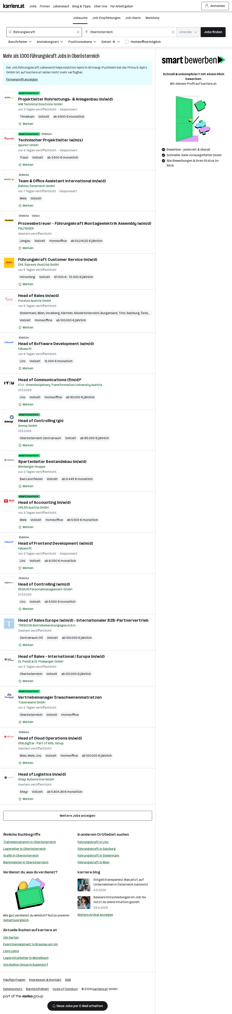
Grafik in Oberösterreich (21, 855)
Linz (23, 361)
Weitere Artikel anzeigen (95, 915)
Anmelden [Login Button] (215, 6)
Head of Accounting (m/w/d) (44, 502)
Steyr (24, 792)
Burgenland (109, 313)
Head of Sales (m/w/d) (38, 295)
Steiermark (28, 313)
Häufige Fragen (14, 980)
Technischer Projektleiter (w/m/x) (50, 140)
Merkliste (152, 18)
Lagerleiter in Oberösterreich (24, 849)
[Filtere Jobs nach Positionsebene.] (84, 42)
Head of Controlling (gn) (40, 420)
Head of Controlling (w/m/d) (44, 584)
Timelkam (27, 116)
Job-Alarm (133, 18)
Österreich (148, 313)
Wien (41, 313)
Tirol (122, 313)
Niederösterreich (86, 313)
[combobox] (44, 32)
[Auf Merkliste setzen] (25, 123)
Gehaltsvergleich (16, 920)
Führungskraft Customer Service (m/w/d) (57, 259)
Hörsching (27, 277)
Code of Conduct (65, 989)
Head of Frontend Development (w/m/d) (55, 543)
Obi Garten (11, 937)
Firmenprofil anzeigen (22, 79)
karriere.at (47, 930)
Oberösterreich (86, 56)
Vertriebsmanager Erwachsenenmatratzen (60, 697)
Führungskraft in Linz (93, 842)
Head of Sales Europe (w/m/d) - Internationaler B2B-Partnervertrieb (83, 620)
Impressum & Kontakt (45, 980)
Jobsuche (80, 18)
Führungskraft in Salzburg (97, 849)
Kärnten (67, 313)
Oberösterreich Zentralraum (40, 438)
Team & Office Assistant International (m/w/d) (62, 181)
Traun (24, 157)
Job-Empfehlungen (106, 18)
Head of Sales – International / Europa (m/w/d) (61, 656)
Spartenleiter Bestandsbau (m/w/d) (52, 461)
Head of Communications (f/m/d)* (49, 379)
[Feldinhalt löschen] (78, 32)
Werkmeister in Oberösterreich (25, 862)
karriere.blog (89, 872)
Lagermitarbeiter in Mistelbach (26, 958)
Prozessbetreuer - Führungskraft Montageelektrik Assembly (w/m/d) (84, 223)
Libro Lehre (11, 951)
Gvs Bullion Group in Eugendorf (25, 965)
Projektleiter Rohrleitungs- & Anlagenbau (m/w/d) (65, 99)
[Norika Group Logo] (23, 997)
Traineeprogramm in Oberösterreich (29, 842)
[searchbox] (44, 32)
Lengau (25, 241)
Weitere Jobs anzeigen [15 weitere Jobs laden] (77, 816)
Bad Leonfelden (31, 479)
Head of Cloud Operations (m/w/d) (50, 738)
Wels (23, 198)
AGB (68, 980)
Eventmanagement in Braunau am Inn (30, 944)
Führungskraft (43, 56)
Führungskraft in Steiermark (98, 855)
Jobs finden (213, 32)
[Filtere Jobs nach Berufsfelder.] (22, 42)
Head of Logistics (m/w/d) (42, 774)
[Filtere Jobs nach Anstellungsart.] (52, 42)
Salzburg (132, 313)
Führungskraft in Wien (94, 862)
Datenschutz (12, 989)
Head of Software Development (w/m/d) (56, 343)
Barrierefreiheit (37, 989)
